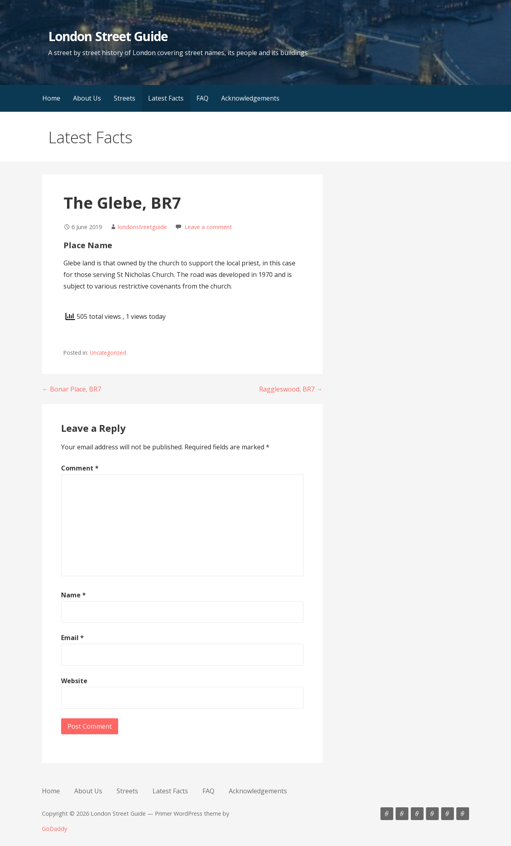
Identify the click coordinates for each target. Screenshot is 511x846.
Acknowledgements (250, 98)
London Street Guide (108, 36)
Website (74, 680)
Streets (124, 98)
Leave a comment (208, 227)
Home (51, 98)
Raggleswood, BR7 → (291, 389)
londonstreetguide (142, 227)
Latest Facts (166, 98)
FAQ (202, 98)
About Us (87, 98)
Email (72, 637)
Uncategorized (108, 352)
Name (73, 595)
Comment (80, 468)
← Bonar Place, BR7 (71, 389)
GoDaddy (54, 828)
